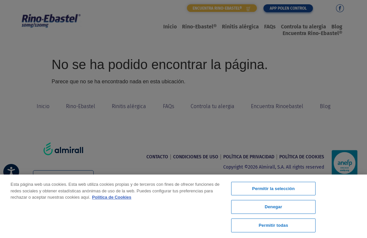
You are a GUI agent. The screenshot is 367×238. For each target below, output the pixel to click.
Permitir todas (273, 224)
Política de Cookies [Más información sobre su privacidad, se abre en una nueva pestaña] (111, 197)
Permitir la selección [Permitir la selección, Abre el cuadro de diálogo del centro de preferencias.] (273, 190)
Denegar (273, 207)
